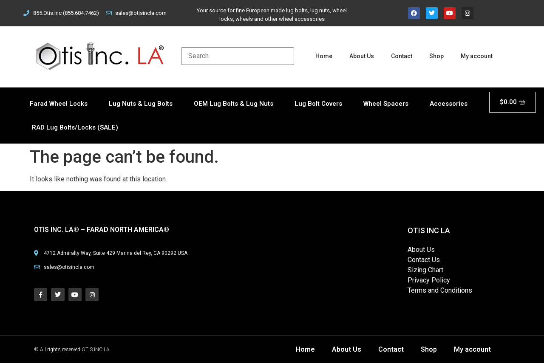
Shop (436, 56)
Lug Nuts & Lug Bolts (141, 103)
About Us (361, 56)
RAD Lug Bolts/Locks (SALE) (75, 127)
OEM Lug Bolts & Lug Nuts (233, 103)
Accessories (449, 103)
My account (477, 56)
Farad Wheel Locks (59, 103)
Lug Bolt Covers (318, 103)
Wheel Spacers (385, 103)
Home (323, 56)
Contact (401, 56)
